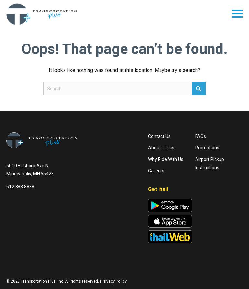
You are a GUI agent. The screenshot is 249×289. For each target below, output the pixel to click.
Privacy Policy (114, 281)
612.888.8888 (20, 186)
